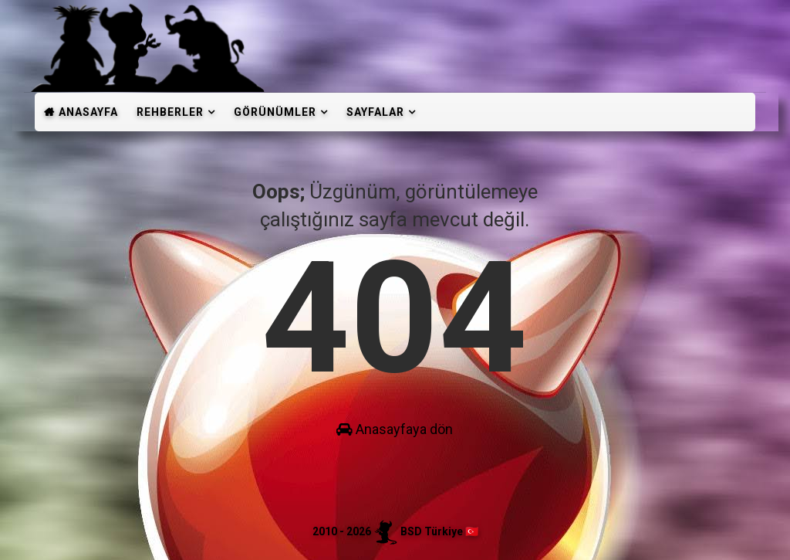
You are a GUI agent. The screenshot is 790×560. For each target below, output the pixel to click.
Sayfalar (375, 112)
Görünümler (275, 112)
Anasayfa (88, 112)
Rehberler (170, 112)
